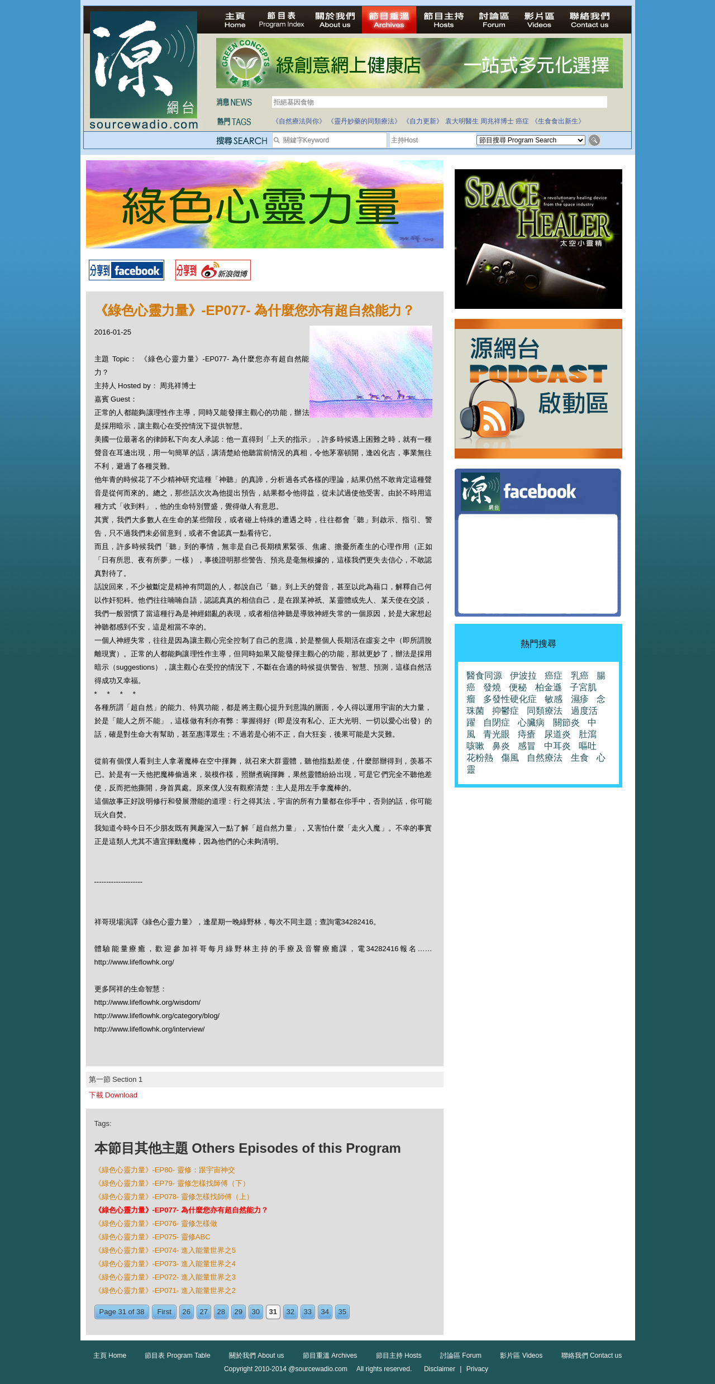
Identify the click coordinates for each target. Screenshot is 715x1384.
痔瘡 (527, 734)
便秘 (518, 687)
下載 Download (113, 1095)
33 (308, 1311)
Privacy (477, 1369)
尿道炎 (557, 734)
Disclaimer (439, 1369)
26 (186, 1311)
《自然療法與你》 (299, 121)
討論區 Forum (461, 1355)
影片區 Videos (521, 1355)
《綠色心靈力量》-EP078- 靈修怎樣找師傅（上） (174, 1196)
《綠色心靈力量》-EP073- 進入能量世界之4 (165, 1263)
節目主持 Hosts (399, 1355)
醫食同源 (484, 675)
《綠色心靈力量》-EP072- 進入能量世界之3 (165, 1277)
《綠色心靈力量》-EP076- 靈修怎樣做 (155, 1223)
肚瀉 (588, 734)
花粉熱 (479, 757)
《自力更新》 (423, 121)
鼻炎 (501, 746)
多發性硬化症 (510, 699)
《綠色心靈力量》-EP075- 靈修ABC (152, 1237)
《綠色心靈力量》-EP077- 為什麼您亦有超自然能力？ (181, 1210)
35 (342, 1311)
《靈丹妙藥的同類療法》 (364, 121)
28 (221, 1311)
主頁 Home (109, 1355)
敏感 (554, 699)
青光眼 (496, 734)
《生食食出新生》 (558, 121)
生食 (580, 757)
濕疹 (580, 699)
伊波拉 (523, 675)
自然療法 (545, 757)
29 (238, 1311)
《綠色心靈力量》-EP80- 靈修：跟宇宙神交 (164, 1170)
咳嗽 (475, 746)
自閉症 (496, 722)
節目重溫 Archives (330, 1355)
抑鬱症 (505, 710)
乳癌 (580, 675)
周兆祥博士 (497, 121)
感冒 (527, 746)
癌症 (522, 121)
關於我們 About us (256, 1355)
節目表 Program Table (177, 1355)
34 (325, 1311)
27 (204, 1311)
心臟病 (531, 722)
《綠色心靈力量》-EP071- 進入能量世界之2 (165, 1290)
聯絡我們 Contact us (591, 1355)
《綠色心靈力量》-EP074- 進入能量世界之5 (165, 1250)
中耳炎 (557, 746)
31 (273, 1311)
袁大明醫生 (462, 121)
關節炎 (566, 722)
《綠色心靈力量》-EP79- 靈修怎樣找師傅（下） (172, 1183)
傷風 (510, 757)
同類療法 (545, 710)
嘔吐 (588, 746)
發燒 (492, 687)
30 (256, 1311)
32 (290, 1311)
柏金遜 (548, 687)
